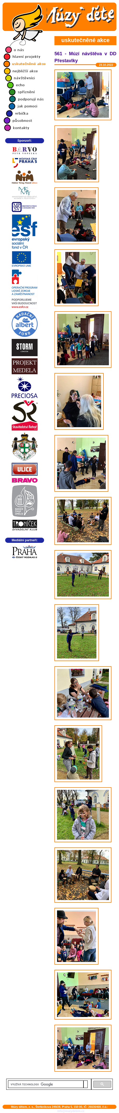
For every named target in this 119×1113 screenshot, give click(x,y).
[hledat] (46, 1084)
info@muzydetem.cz (70, 1110)
